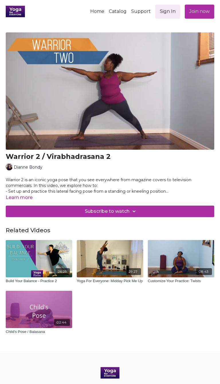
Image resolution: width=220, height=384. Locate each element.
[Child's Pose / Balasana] (39, 332)
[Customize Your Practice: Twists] (181, 281)
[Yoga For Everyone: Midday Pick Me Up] (110, 281)
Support (141, 11)
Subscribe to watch (111, 211)
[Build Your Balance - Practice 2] (39, 281)
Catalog (118, 11)
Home (97, 11)
